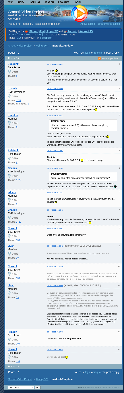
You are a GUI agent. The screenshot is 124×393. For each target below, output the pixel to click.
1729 (18, 100)
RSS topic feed (110, 58)
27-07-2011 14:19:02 (55, 228)
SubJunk (13, 64)
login (88, 52)
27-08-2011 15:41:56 (55, 286)
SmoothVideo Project (26, 12)
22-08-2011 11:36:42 (55, 246)
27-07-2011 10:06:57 (55, 192)
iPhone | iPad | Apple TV (43, 31)
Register (63, 2)
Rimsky (12, 331)
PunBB (89, 387)
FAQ (18, 37)
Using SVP (42, 45)
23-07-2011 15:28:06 (55, 89)
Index (21, 2)
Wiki (10, 2)
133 (18, 240)
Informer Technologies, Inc (111, 387)
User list (34, 2)
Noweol (12, 228)
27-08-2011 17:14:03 (55, 332)
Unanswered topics (109, 23)
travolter (13, 115)
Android (72, 31)
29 (17, 258)
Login (77, 2)
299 (18, 343)
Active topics (87, 23)
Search (49, 2)
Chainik (12, 88)
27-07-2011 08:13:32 (55, 168)
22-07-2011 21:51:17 (55, 64)
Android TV (86, 31)
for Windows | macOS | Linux (29, 34)
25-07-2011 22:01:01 (55, 151)
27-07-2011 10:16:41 (55, 210)
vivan (11, 245)
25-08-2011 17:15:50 (55, 266)
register (98, 52)
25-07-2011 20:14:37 (55, 115)
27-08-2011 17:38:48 (55, 349)
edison (12, 192)
